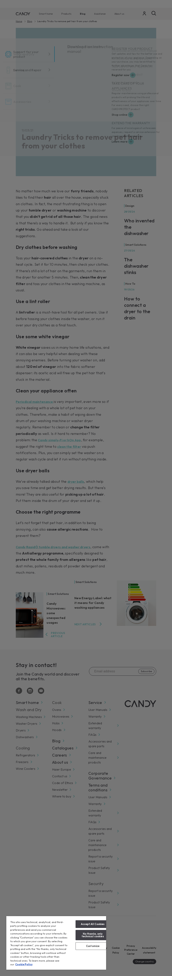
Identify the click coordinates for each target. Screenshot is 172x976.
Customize (92, 946)
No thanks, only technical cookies (93, 935)
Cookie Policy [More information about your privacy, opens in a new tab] (24, 964)
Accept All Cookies (93, 924)
